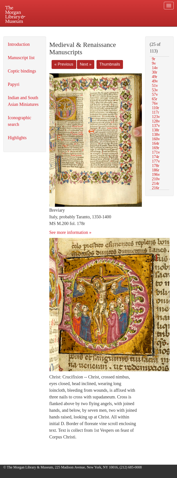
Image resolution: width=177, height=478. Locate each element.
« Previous (63, 64)
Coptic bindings (22, 70)
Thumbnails (109, 64)
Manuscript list (21, 57)
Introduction (19, 44)
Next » (85, 64)
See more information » (70, 232)
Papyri (13, 84)
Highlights (17, 137)
